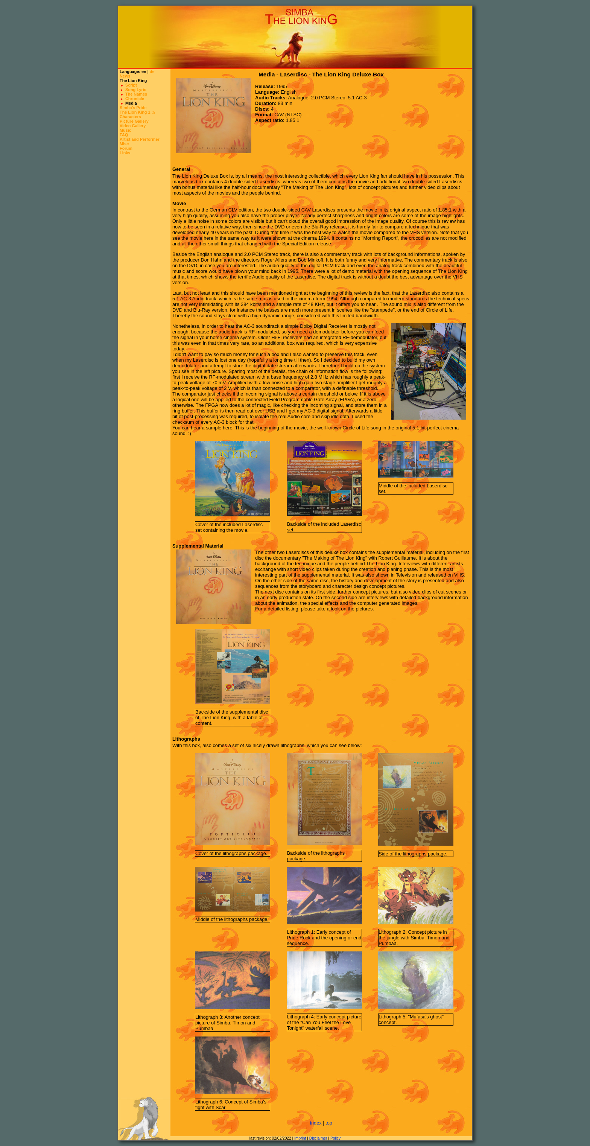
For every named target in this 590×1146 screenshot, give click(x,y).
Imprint (300, 1138)
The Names (136, 94)
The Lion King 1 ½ (137, 112)
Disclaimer (318, 1138)
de (152, 71)
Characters (130, 116)
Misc (124, 144)
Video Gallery (133, 125)
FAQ (124, 134)
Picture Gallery (134, 121)
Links (125, 153)
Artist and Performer (140, 139)
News (125, 76)
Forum (126, 148)
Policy (335, 1138)
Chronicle (134, 98)
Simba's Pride (133, 107)
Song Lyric (135, 89)
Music (125, 130)
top (328, 1123)
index (316, 1123)
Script (131, 85)
